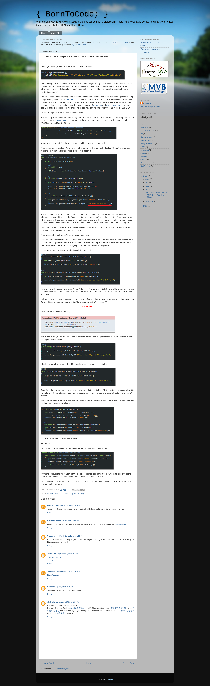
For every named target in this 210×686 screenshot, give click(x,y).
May (147, 183)
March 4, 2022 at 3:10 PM (69, 602)
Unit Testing (79, 493)
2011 (145, 206)
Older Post (128, 663)
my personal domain (120, 42)
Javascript (144, 150)
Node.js (143, 156)
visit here (51, 560)
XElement (97, 105)
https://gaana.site (54, 575)
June (147, 179)
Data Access (145, 140)
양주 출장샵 (61, 613)
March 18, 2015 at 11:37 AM (67, 521)
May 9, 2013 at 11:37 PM (70, 505)
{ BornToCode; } (72, 14)
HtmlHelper (72, 99)
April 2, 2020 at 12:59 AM (66, 587)
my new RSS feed (79, 45)
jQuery (143, 153)
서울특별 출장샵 (77, 608)
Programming (145, 163)
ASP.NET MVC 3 (54, 493)
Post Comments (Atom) (61, 669)
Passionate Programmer (150, 49)
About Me (55, 33)
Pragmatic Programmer (149, 42)
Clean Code (145, 46)
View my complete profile (150, 107)
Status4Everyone (54, 557)
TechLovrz (51, 554)
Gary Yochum (53, 505)
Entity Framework (147, 144)
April (147, 186)
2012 (145, 176)
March (148, 190)
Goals (142, 147)
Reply (49, 513)
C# (141, 134)
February (149, 201)
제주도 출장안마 (127, 611)
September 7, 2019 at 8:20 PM (69, 571)
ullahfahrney (52, 602)
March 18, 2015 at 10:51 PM (70, 536)
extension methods (114, 105)
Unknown (51, 521)
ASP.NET (144, 127)
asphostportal (120, 524)
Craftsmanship (67, 493)
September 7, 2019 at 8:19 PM (69, 554)
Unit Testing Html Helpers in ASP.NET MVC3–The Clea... (156, 195)
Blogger (110, 679)
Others (143, 160)
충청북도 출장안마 (118, 608)
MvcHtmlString (61, 120)
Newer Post (47, 663)
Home (44, 33)
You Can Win (145, 52)
